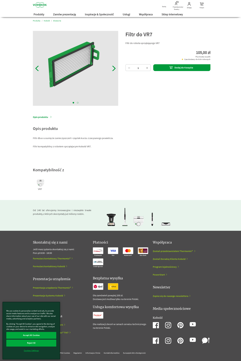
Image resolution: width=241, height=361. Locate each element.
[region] (31, 330)
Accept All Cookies (31, 335)
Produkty (39, 14)
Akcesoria (57, 21)
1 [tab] (73, 103)
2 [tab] (78, 103)
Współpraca (146, 14)
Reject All (31, 343)
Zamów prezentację (65, 14)
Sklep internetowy (172, 14)
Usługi (127, 14)
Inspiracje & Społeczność (99, 14)
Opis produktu (40, 117)
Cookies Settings (31, 350)
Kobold (47, 21)
